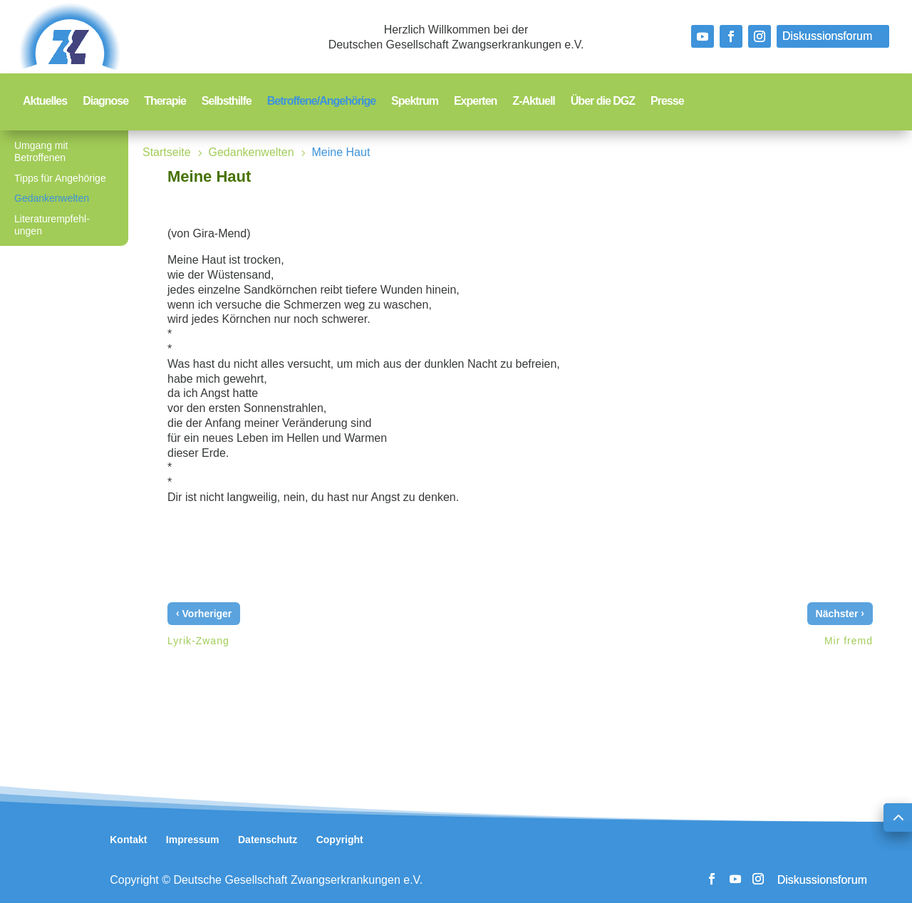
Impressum (192, 839)
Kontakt (128, 839)
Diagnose (105, 101)
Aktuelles (45, 101)
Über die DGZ (603, 101)
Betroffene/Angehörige (321, 101)
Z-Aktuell (533, 101)
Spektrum (414, 101)
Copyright (339, 839)
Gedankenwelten (51, 198)
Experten (475, 101)
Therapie (165, 101)
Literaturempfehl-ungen (52, 225)
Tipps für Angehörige (60, 178)
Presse (667, 101)
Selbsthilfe (227, 101)
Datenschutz (267, 839)
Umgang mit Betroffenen (41, 151)
